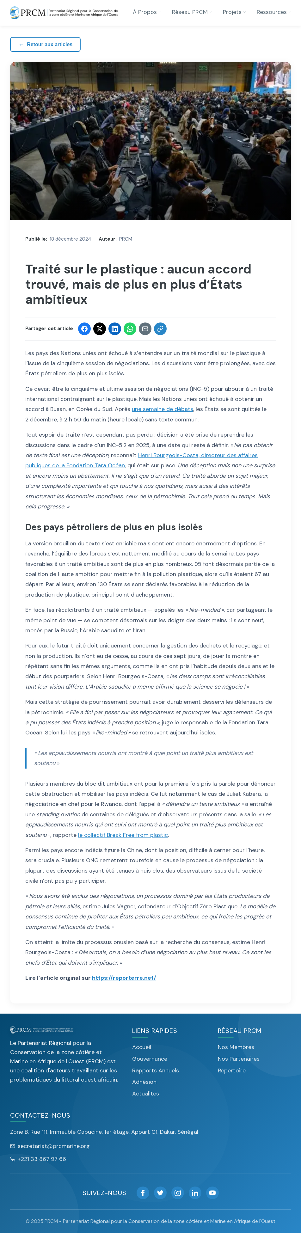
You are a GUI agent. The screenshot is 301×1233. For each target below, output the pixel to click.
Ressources (274, 12)
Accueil (141, 1047)
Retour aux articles (45, 44)
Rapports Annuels (155, 1070)
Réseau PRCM (192, 12)
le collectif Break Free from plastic (123, 835)
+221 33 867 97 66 (38, 1159)
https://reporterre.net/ (124, 978)
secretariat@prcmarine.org (50, 1146)
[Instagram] (177, 1193)
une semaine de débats (162, 409)
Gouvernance (149, 1059)
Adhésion (144, 1082)
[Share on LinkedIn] (114, 328)
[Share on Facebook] (84, 328)
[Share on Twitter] (99, 328)
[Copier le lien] (160, 328)
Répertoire (232, 1070)
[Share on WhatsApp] (130, 328)
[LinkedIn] (195, 1193)
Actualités (145, 1093)
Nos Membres (236, 1047)
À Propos (147, 12)
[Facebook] (143, 1193)
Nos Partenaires (239, 1059)
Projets (235, 12)
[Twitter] (160, 1193)
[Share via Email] (145, 328)
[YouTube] (212, 1193)
